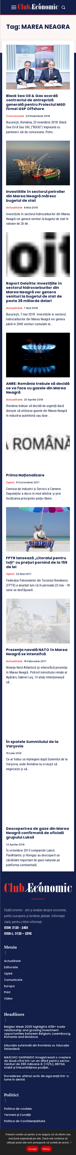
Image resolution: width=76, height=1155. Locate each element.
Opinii (10, 482)
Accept (32, 1149)
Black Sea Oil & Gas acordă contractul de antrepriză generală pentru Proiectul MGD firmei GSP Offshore (35, 102)
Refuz (46, 1149)
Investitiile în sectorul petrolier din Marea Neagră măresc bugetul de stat (35, 196)
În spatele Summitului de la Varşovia (32, 744)
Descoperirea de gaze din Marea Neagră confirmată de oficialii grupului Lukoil (37, 833)
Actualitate (14, 207)
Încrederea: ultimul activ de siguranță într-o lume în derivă (36, 1078)
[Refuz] (71, 1142)
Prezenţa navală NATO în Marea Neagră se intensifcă (36, 652)
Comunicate (15, 116)
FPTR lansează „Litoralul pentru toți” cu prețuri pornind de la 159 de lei (36, 562)
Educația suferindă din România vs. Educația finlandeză (36, 1047)
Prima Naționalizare (25, 475)
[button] (63, 7)
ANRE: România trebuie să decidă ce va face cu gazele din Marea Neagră (38, 388)
